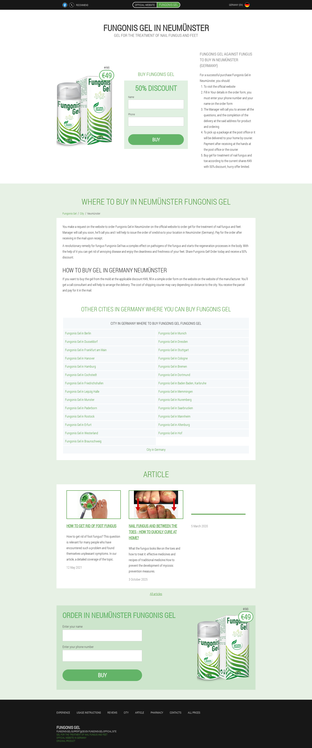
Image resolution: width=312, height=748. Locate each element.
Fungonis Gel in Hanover (80, 358)
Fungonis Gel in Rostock (80, 416)
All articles (156, 594)
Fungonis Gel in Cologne (173, 358)
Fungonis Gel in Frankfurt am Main (86, 350)
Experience (63, 712)
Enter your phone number (78, 646)
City (126, 712)
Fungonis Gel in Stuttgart (173, 350)
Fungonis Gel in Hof (170, 433)
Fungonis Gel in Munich (172, 333)
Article (139, 712)
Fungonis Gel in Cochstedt (81, 375)
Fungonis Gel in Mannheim (174, 416)
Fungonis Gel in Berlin (78, 333)
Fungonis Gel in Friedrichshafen (84, 383)
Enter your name (72, 626)
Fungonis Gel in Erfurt (78, 425)
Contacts (175, 712)
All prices (194, 712)
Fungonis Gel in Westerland (81, 433)
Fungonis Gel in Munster (80, 399)
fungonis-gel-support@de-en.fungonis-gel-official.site (86, 731)
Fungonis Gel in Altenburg (174, 425)
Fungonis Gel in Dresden (173, 341)
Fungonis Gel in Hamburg (80, 366)
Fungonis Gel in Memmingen (175, 391)
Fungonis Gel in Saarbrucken (175, 408)
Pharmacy (157, 712)
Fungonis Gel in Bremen (172, 366)
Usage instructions (89, 712)
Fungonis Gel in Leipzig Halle (82, 391)
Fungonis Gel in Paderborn (81, 408)
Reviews (112, 712)
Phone (131, 114)
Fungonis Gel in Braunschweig (83, 441)
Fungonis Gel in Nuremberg (175, 399)
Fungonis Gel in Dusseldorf (81, 341)
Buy (156, 139)
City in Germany (156, 449)
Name (131, 97)
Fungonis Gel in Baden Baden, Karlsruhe (182, 383)
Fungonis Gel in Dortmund (174, 375)
